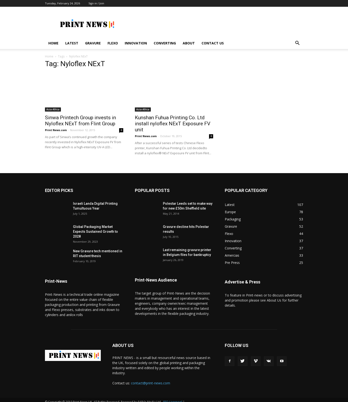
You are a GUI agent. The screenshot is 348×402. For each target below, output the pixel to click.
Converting (165, 43)
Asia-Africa (52, 105)
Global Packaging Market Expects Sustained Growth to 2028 (95, 227)
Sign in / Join (96, 3)
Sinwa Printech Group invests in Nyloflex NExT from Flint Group (80, 116)
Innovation (136, 43)
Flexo (113, 43)
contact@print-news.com (150, 378)
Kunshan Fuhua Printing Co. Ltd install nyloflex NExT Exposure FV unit (172, 119)
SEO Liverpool (172, 397)
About (189, 43)
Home (53, 43)
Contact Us (213, 43)
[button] (297, 43)
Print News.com (56, 125)
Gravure (93, 43)
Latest (71, 43)
